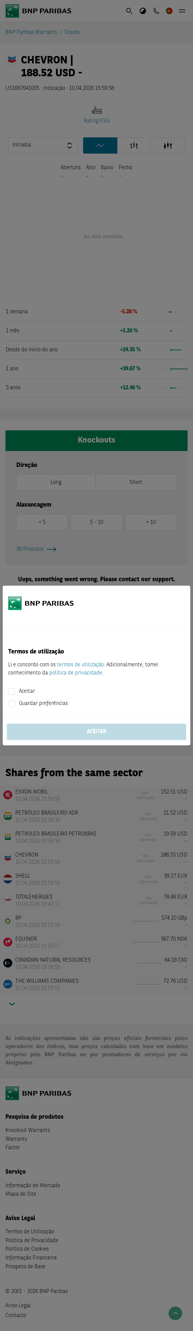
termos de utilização (80, 665)
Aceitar (27, 691)
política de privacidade (75, 673)
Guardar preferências (43, 703)
